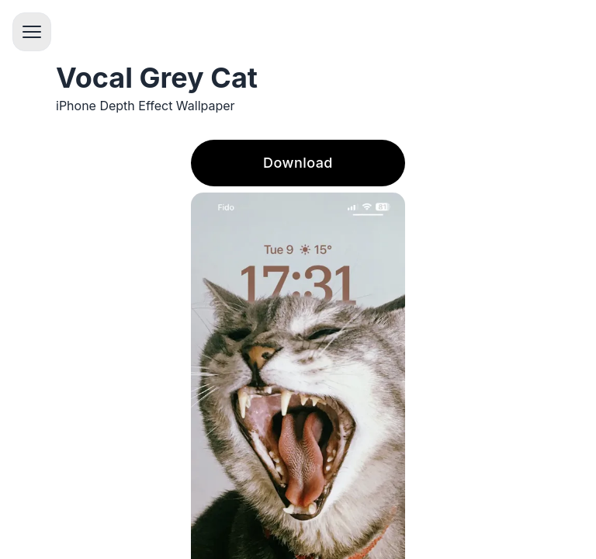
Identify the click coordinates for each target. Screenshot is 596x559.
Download (298, 163)
